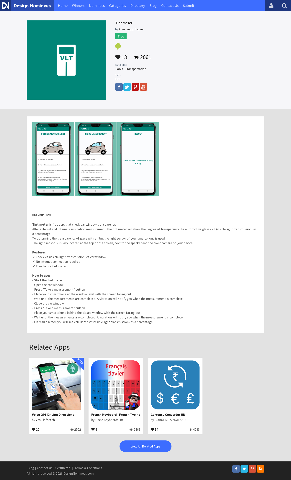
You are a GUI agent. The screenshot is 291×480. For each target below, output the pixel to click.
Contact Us (170, 5)
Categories (117, 5)
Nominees (97, 5)
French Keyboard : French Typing (115, 414)
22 (35, 429)
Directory (137, 5)
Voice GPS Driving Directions (53, 414)
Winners (78, 5)
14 (154, 429)
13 (121, 55)
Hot (118, 79)
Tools (119, 69)
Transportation (135, 69)
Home (63, 5)
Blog (153, 5)
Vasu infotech (45, 420)
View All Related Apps (145, 446)
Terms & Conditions (88, 468)
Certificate (62, 468)
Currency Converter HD (168, 414)
